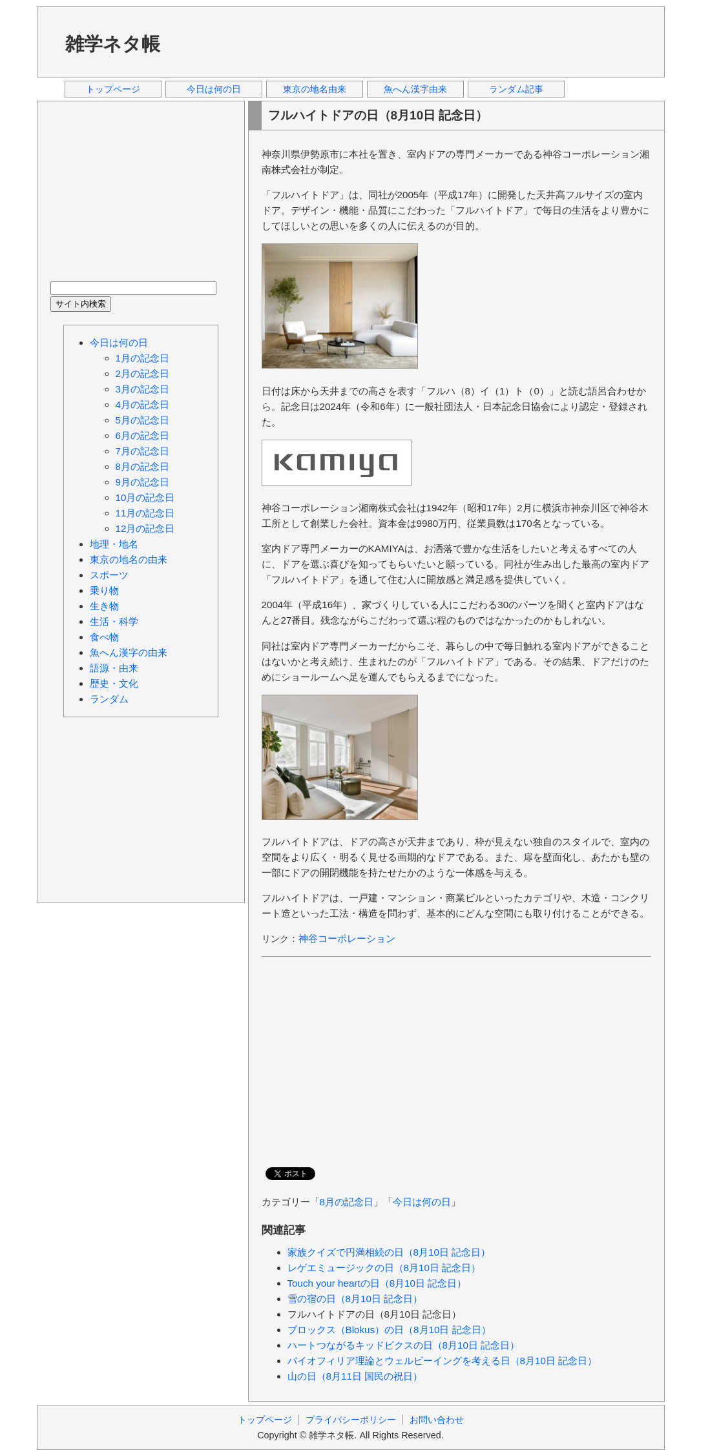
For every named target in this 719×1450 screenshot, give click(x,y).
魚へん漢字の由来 (128, 652)
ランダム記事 (516, 89)
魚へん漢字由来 (415, 89)
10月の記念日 (145, 497)
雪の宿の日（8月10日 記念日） (355, 1298)
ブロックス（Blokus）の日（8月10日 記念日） (389, 1329)
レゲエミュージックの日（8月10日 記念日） (384, 1267)
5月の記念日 (142, 419)
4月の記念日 (142, 404)
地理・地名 (114, 543)
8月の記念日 (346, 1201)
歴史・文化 (114, 683)
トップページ (113, 89)
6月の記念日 (142, 435)
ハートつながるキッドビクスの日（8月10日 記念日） (403, 1345)
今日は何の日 (214, 89)
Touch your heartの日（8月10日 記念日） (377, 1283)
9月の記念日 (142, 481)
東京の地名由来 (314, 89)
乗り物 (104, 590)
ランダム (109, 698)
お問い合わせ (437, 1419)
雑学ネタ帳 (112, 44)
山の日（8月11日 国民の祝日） (355, 1376)
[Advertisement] (417, 41)
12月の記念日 (145, 528)
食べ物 (104, 636)
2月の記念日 (142, 373)
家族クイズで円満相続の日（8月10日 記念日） (389, 1252)
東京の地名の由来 (128, 559)
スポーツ (109, 574)
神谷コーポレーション (346, 938)
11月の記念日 (145, 512)
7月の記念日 (142, 450)
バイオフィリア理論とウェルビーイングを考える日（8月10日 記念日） (442, 1360)
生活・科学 (114, 621)
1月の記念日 (142, 357)
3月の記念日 (142, 388)
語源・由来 (114, 667)
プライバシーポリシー (351, 1419)
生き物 (104, 605)
